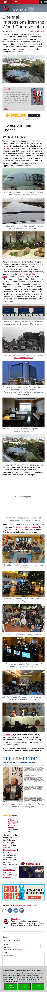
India (16, 905)
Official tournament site (13, 822)
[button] (16, 2)
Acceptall (38, 986)
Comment (5, 952)
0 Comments (40, 31)
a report (12, 804)
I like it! (32, 31)
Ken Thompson (8, 735)
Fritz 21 (7, 89)
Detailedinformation (10, 986)
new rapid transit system (23, 358)
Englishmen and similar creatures (25, 527)
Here (14, 977)
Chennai (11, 905)
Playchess (6, 148)
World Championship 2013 (27, 905)
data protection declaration (30, 981)
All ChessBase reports (13, 826)
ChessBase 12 (9, 870)
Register (20, 949)
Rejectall (24, 986)
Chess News (18, 9)
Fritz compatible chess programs (10, 874)
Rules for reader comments (11, 940)
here (27, 394)
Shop (4, 2)
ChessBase (15, 919)
